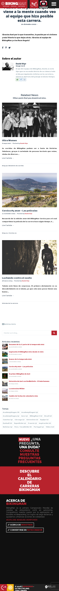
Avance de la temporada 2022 (20, 359)
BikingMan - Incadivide (10, 587)
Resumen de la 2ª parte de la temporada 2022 (26, 344)
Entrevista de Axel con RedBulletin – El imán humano (29, 381)
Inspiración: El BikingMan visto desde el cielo (26, 352)
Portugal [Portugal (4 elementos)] (39, 427)
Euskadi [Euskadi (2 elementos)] (7, 423)
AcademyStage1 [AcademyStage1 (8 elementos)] (11, 412)
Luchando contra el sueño (17, 278)
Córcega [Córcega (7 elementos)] (19, 420)
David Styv (21, 64)
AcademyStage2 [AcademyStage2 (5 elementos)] (29, 412)
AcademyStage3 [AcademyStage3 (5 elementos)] (11, 416)
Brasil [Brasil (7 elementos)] (48, 416)
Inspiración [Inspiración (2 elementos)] (45, 423)
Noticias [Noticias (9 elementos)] (7, 427)
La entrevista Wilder (17, 388)
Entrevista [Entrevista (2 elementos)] (32, 420)
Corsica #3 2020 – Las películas (19, 210)
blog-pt (5, 165)
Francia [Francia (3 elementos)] (32, 423)
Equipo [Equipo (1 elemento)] (44, 420)
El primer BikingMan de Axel (19, 374)
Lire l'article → (8, 158)
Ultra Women (9, 140)
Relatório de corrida (16, 165)
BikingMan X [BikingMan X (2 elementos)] (36, 416)
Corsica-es (13, 233)
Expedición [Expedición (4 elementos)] (20, 423)
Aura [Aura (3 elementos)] (24, 416)
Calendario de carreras (43, 4)
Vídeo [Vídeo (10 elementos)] (50, 427)
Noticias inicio (9, 324)
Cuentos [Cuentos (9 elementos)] (8, 420)
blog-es (5, 233)
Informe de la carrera (10, 303)
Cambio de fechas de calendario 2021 (23, 396)
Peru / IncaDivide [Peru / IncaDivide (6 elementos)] (23, 427)
